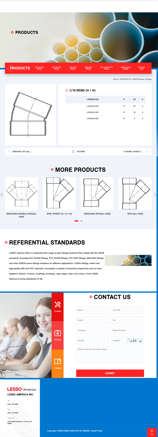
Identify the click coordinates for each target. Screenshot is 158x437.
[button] (155, 195)
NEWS (110, 6)
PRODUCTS (58, 6)
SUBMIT (110, 373)
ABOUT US (43, 6)
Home (115, 79)
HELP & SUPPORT (94, 6)
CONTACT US (123, 6)
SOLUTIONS (74, 6)
